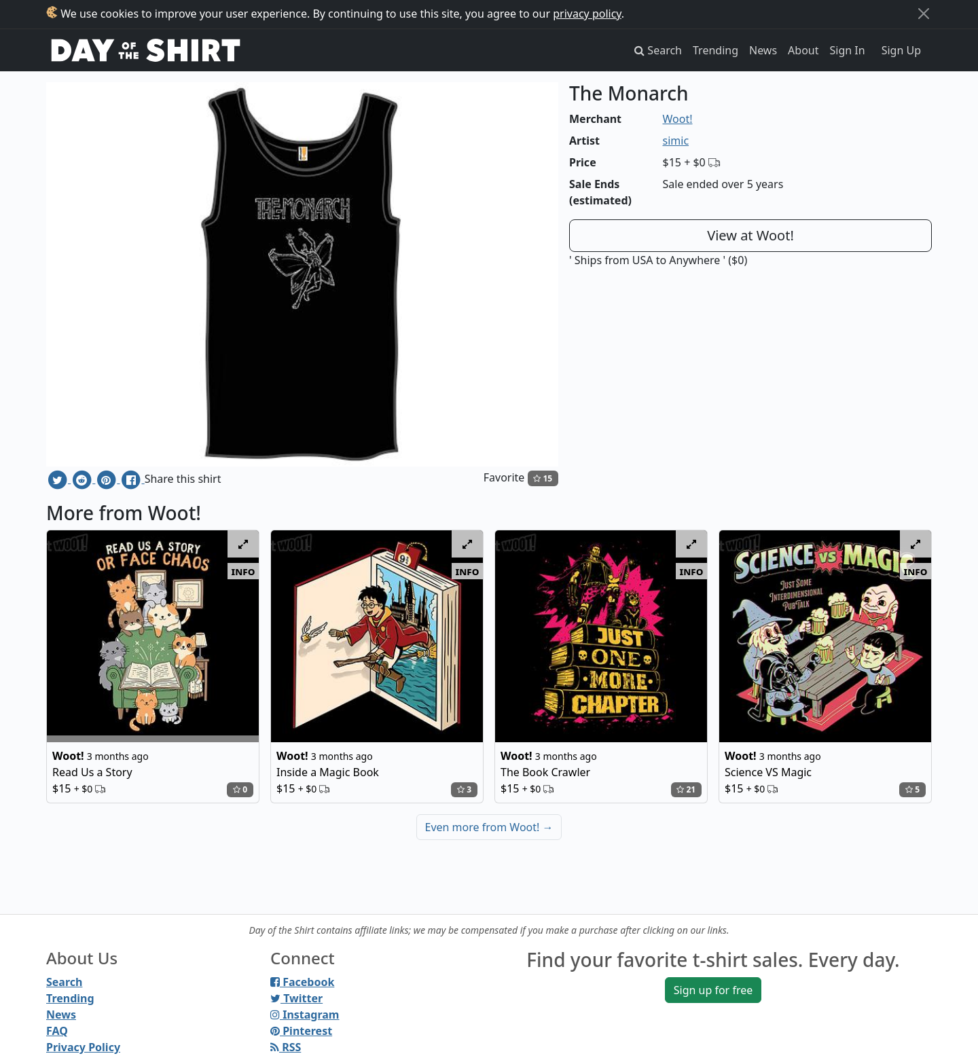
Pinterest (301, 1030)
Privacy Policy (83, 1047)
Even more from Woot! (489, 827)
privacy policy (587, 13)
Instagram (304, 1014)
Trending (715, 50)
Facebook (302, 981)
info (243, 571)
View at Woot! (750, 235)
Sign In (847, 50)
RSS (285, 1047)
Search (64, 981)
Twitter (296, 998)
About (803, 50)
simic (676, 140)
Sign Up (901, 50)
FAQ (57, 1030)
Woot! (678, 118)
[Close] (924, 13)
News (763, 50)
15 (542, 478)
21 (685, 789)
